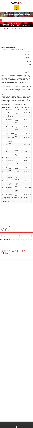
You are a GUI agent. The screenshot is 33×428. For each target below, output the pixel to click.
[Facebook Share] (2, 223)
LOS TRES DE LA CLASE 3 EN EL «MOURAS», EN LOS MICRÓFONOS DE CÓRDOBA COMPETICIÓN (5, 245)
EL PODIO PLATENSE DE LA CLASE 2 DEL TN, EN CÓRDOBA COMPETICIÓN (16, 244)
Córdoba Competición (6, 49)
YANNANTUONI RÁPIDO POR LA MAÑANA (9, 230)
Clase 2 (12, 28)
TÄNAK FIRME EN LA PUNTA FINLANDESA (23, 230)
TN (9, 28)
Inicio (1, 28)
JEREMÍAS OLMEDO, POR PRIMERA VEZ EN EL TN (26, 243)
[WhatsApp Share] (9, 223)
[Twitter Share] (6, 223)
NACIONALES (5, 28)
